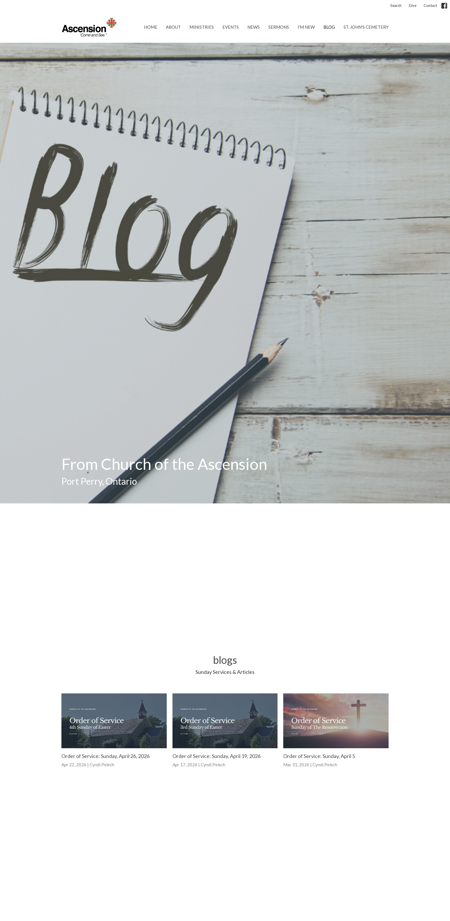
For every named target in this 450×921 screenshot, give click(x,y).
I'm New (306, 27)
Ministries (201, 27)
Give (412, 5)
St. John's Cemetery (366, 27)
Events (230, 27)
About (173, 27)
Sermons (278, 27)
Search (395, 5)
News (253, 27)
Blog (329, 27)
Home (150, 27)
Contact (430, 5)
